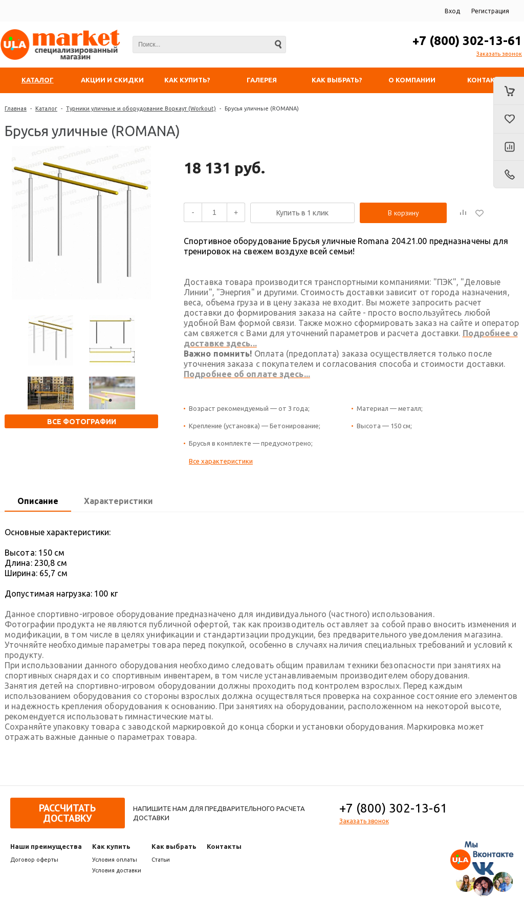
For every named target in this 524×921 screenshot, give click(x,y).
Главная (16, 108)
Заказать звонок (499, 54)
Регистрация (490, 11)
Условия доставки (116, 870)
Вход (452, 11)
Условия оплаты (114, 860)
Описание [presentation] (37, 501)
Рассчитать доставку (67, 813)
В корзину (403, 212)
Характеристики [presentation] (118, 501)
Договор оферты (34, 860)
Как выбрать (173, 846)
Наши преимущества (46, 846)
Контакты (224, 846)
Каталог (46, 108)
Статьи (160, 860)
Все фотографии (81, 422)
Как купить (111, 846)
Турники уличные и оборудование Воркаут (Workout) (141, 108)
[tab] (38, 501)
